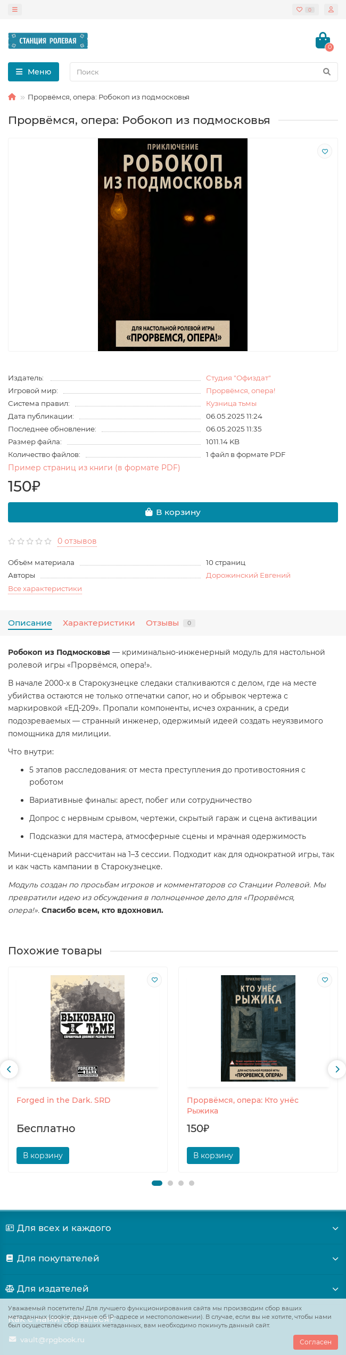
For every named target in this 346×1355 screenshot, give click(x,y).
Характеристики (99, 623)
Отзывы (170, 623)
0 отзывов (77, 541)
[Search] (204, 71)
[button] (157, 1183)
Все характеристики (45, 588)
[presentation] (9, 1069)
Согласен (316, 1342)
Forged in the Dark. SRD (64, 1100)
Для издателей (173, 1288)
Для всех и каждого (173, 1228)
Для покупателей (173, 1258)
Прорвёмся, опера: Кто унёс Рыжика (243, 1105)
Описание (30, 623)
